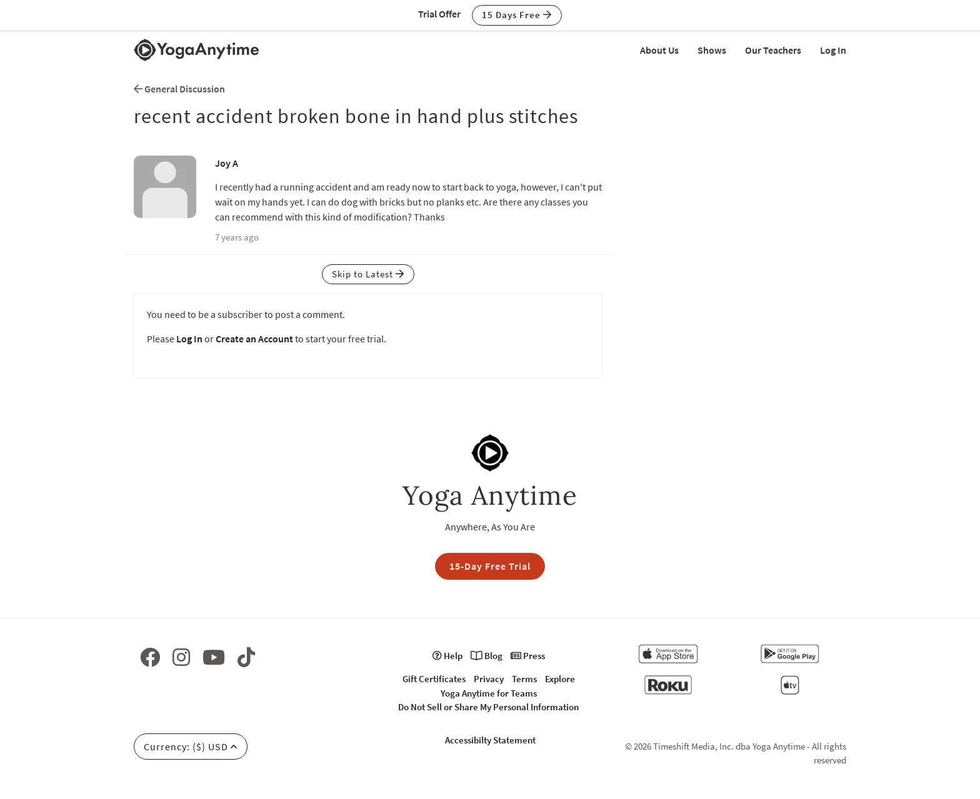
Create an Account (254, 338)
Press (528, 656)
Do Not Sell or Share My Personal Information (488, 707)
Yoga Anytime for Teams (489, 693)
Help (447, 656)
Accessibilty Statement (490, 740)
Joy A (226, 163)
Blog (486, 656)
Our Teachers (773, 50)
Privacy (489, 679)
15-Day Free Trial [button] (490, 566)
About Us (659, 50)
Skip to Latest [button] (368, 274)
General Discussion (179, 88)
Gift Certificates (434, 679)
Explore (560, 679)
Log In (833, 50)
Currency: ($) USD (191, 746)
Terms (524, 679)
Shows (712, 50)
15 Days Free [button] (517, 15)
